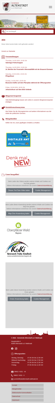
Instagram (16, 349)
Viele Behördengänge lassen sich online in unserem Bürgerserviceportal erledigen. (29, 101)
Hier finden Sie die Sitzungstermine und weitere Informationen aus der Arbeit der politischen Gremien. (28, 112)
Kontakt (14, 385)
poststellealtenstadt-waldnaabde (26, 379)
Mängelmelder (16, 389)
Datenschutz (16, 396)
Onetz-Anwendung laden (19, 299)
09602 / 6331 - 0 (19, 375)
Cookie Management (43, 190)
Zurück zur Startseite (8, 51)
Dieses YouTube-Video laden (19, 190)
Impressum (15, 400)
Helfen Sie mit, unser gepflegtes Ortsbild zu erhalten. (22, 123)
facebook (12, 349)
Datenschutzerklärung (44, 185)
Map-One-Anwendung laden (18, 213)
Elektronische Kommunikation (22, 392)
